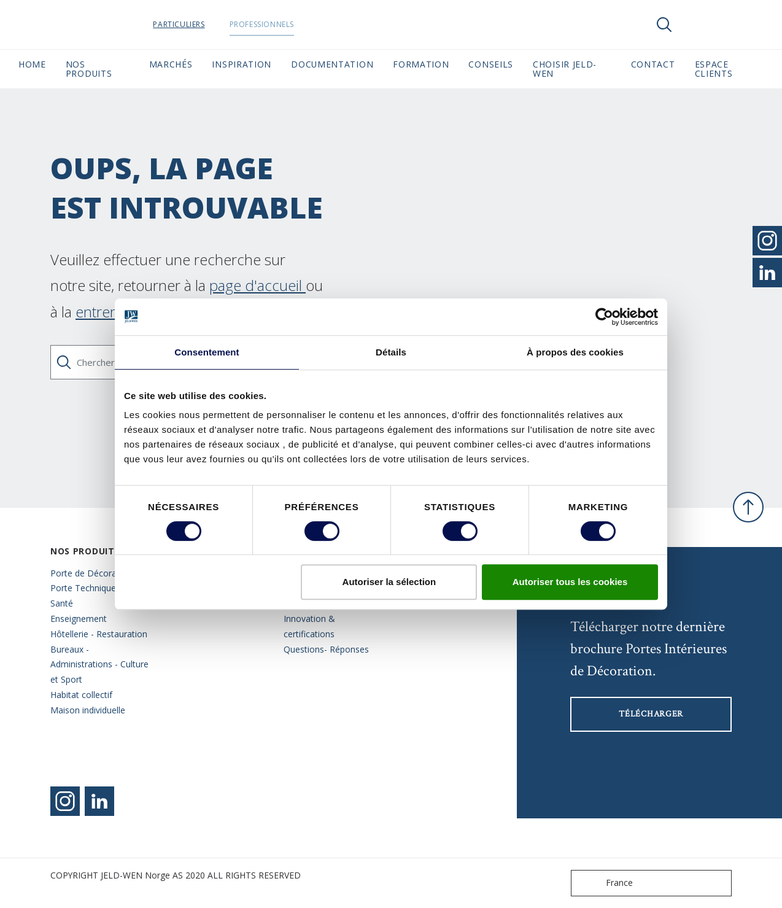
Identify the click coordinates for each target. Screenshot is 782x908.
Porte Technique (83, 588)
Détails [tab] (391, 352)
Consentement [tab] (206, 352)
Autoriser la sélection (389, 581)
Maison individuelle (87, 710)
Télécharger (651, 714)
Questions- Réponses (326, 649)
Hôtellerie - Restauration (98, 634)
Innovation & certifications (309, 626)
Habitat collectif (81, 694)
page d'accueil (257, 285)
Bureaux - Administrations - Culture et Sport (99, 664)
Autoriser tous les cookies (570, 581)
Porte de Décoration (91, 573)
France (604, 883)
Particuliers (210, 24)
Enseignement (78, 618)
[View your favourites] (701, 24)
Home (32, 64)
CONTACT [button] (653, 64)
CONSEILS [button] (490, 64)
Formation (421, 64)
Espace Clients (729, 68)
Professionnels (292, 24)
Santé (61, 603)
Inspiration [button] (241, 64)
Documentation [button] (332, 64)
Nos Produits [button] (89, 68)
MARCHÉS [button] (171, 64)
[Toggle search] (664, 24)
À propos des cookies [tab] (575, 352)
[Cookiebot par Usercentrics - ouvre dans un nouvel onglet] (604, 317)
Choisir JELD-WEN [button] (565, 68)
